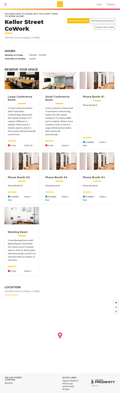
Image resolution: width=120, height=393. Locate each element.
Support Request (70, 380)
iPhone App (67, 383)
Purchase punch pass (102, 21)
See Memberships (78, 21)
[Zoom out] (116, 307)
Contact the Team (104, 27)
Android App (68, 386)
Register (111, 4)
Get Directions (11, 294)
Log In (99, 4)
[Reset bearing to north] (116, 311)
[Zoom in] (116, 302)
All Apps (66, 389)
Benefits (9, 383)
